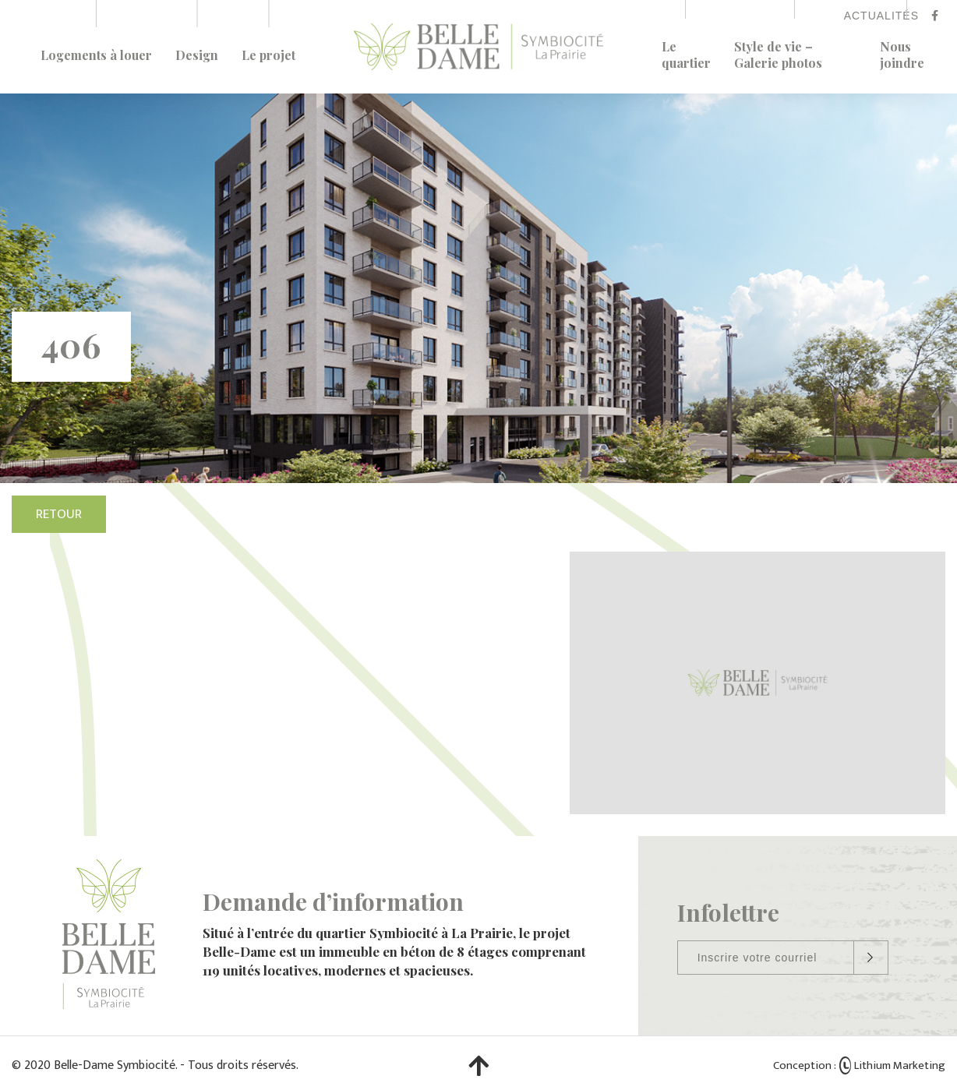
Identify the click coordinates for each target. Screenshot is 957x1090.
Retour (59, 514)
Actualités (881, 15)
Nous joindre (902, 54)
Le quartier (686, 54)
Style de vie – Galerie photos (778, 54)
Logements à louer (96, 55)
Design (196, 55)
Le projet (268, 55)
